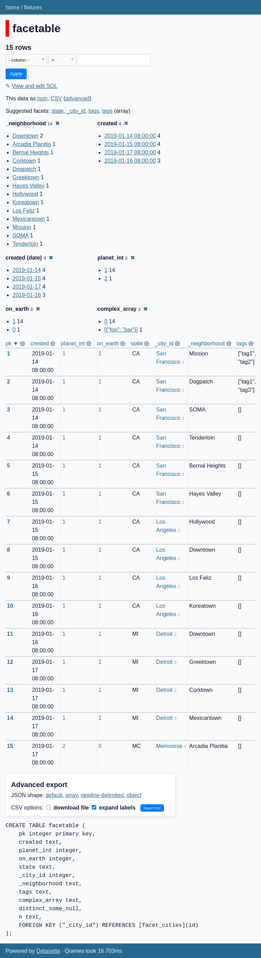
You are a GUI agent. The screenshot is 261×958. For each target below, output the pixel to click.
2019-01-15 (26, 278)
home (12, 7)
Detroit (164, 634)
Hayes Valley (28, 186)
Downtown (25, 136)
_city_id (76, 111)
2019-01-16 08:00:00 (130, 161)
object (134, 795)
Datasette (48, 951)
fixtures (33, 7)
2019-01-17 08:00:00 (130, 152)
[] (105, 321)
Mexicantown (28, 219)
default (54, 795)
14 (10, 718)
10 (10, 606)
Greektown (25, 177)
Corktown (24, 161)
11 (10, 634)
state (58, 111)
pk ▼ (12, 343)
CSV (56, 98)
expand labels (114, 808)
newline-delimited (102, 795)
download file (67, 808)
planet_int (73, 343)
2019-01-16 (26, 295)
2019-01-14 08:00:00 (130, 136)
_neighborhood (206, 343)
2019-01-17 (26, 287)
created (40, 343)
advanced (77, 98)
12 (10, 662)
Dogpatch (24, 169)
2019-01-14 (26, 270)
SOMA (20, 235)
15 (10, 746)
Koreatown (25, 202)
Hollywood (25, 194)
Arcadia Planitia (31, 144)
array (72, 795)
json (42, 98)
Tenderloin (25, 244)
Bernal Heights (30, 152)
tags (93, 111)
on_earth (108, 343)
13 (10, 690)
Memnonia (169, 746)
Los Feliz (23, 211)
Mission (21, 227)
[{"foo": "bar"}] (121, 330)
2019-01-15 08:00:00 (130, 144)
